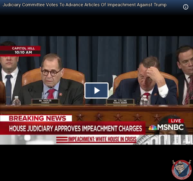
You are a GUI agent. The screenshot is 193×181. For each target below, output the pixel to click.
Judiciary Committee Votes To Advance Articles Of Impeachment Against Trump (85, 4)
